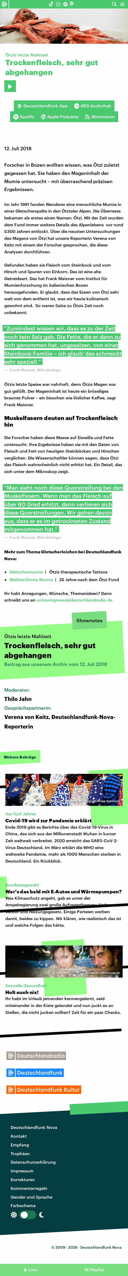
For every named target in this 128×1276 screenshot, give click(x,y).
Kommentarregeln (29, 1188)
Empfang (20, 1144)
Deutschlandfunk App (42, 105)
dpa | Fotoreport (112, 38)
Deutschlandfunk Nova (34, 1127)
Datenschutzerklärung (33, 1161)
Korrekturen (23, 1179)
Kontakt (19, 1135)
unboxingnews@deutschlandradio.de (74, 599)
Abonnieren (100, 116)
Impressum (22, 1170)
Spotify (23, 116)
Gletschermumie (26, 571)
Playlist (97, 1269)
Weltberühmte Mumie (31, 579)
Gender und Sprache (31, 1196)
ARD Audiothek (92, 105)
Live (32, 1269)
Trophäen (20, 1153)
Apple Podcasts (60, 116)
